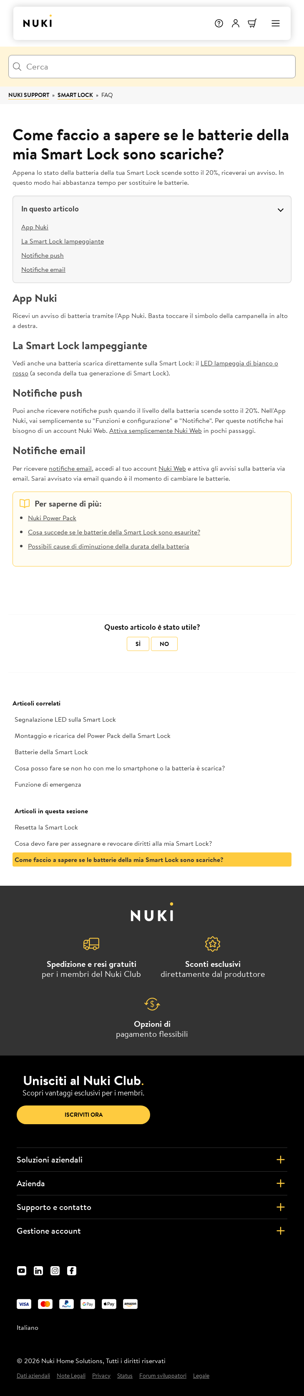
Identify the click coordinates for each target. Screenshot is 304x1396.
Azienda (152, 1183)
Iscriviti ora (84, 1114)
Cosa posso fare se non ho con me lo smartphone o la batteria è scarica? (120, 768)
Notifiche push (42, 255)
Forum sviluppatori (162, 1375)
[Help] (219, 23)
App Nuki (34, 227)
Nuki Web (172, 468)
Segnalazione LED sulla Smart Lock (65, 719)
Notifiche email (43, 269)
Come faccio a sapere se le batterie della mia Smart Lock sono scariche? (119, 859)
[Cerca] (152, 66)
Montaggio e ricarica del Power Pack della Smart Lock (93, 735)
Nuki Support (28, 95)
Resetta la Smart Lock (46, 827)
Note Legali (71, 1375)
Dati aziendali (33, 1375)
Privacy (101, 1375)
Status (125, 1375)
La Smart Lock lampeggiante (62, 241)
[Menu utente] (235, 23)
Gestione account (152, 1230)
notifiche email (70, 468)
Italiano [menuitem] (27, 1327)
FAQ (107, 95)
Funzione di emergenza (48, 784)
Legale (201, 1375)
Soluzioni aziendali (152, 1159)
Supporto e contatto (152, 1207)
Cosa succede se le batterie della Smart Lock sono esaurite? (114, 532)
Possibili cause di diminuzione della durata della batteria (108, 546)
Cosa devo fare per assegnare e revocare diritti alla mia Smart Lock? (113, 843)
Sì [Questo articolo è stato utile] (138, 644)
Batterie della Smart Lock (51, 752)
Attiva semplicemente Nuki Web (155, 430)
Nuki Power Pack (52, 518)
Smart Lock (75, 95)
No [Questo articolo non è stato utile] (164, 644)
